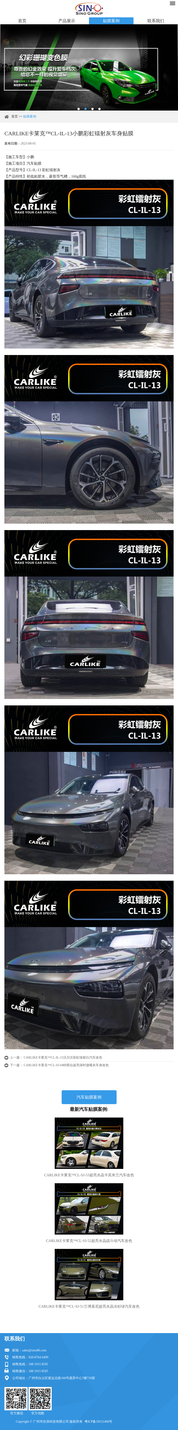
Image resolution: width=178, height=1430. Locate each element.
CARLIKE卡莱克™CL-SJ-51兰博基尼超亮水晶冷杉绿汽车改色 (88, 1306)
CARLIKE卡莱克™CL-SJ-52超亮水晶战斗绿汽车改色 (89, 1241)
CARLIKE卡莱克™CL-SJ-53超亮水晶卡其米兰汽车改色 (89, 1175)
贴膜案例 (111, 21)
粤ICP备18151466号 (98, 1421)
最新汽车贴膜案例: (89, 1109)
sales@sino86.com (34, 1350)
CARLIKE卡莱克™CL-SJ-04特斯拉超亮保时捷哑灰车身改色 (66, 1065)
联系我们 (155, 21)
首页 (22, 21)
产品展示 (66, 21)
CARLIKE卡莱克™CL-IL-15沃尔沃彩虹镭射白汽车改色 (63, 1057)
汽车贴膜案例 (89, 1097)
